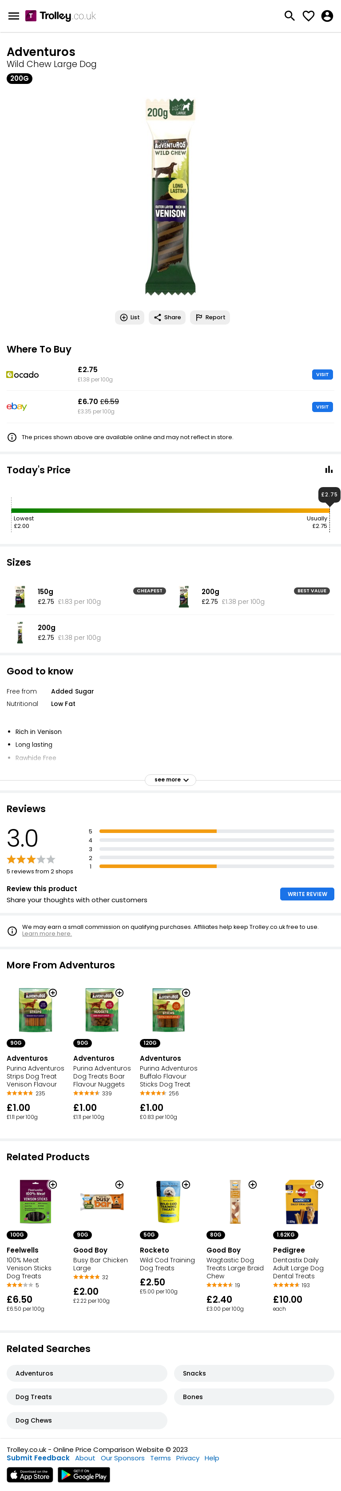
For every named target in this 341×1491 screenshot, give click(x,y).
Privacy (187, 1458)
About (85, 1458)
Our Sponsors (123, 1458)
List (129, 317)
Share (167, 317)
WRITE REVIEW (307, 894)
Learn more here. (47, 933)
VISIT (322, 374)
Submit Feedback (38, 1458)
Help (212, 1458)
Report (210, 317)
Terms (160, 1458)
